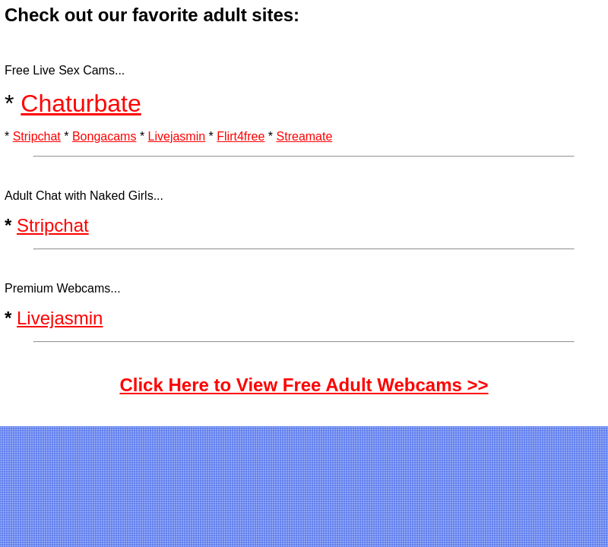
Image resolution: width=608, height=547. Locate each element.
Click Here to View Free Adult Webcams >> (303, 385)
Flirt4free (240, 136)
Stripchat (37, 136)
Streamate (305, 136)
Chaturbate (81, 103)
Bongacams (104, 136)
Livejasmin (177, 136)
